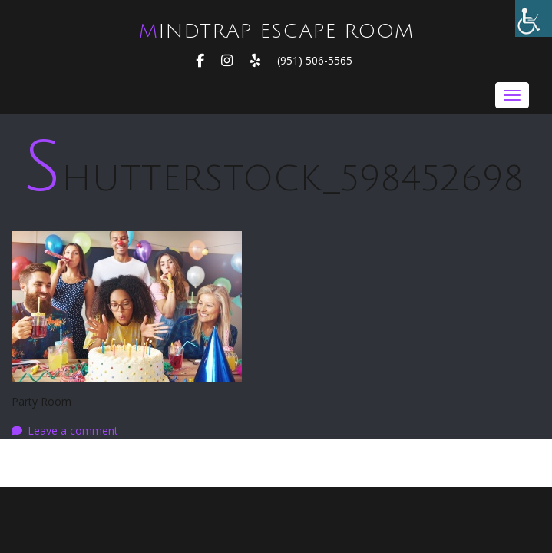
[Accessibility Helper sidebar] (533, 18)
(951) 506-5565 (314, 60)
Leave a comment (73, 430)
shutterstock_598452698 (273, 179)
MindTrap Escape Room (276, 31)
